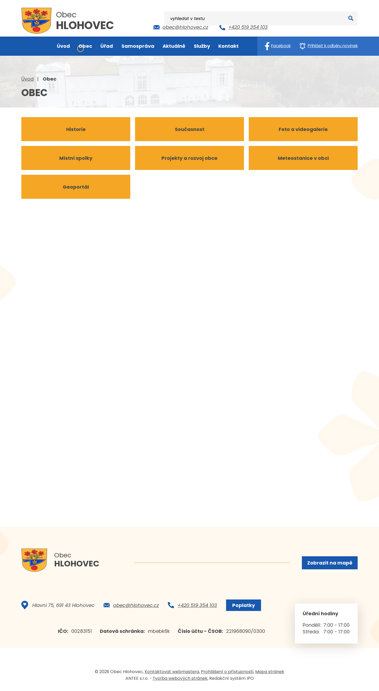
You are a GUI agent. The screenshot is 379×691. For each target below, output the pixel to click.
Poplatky (242, 606)
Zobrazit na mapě (329, 563)
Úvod (27, 79)
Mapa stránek (269, 673)
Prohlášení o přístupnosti (227, 673)
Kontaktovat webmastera (172, 673)
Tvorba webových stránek (180, 680)
